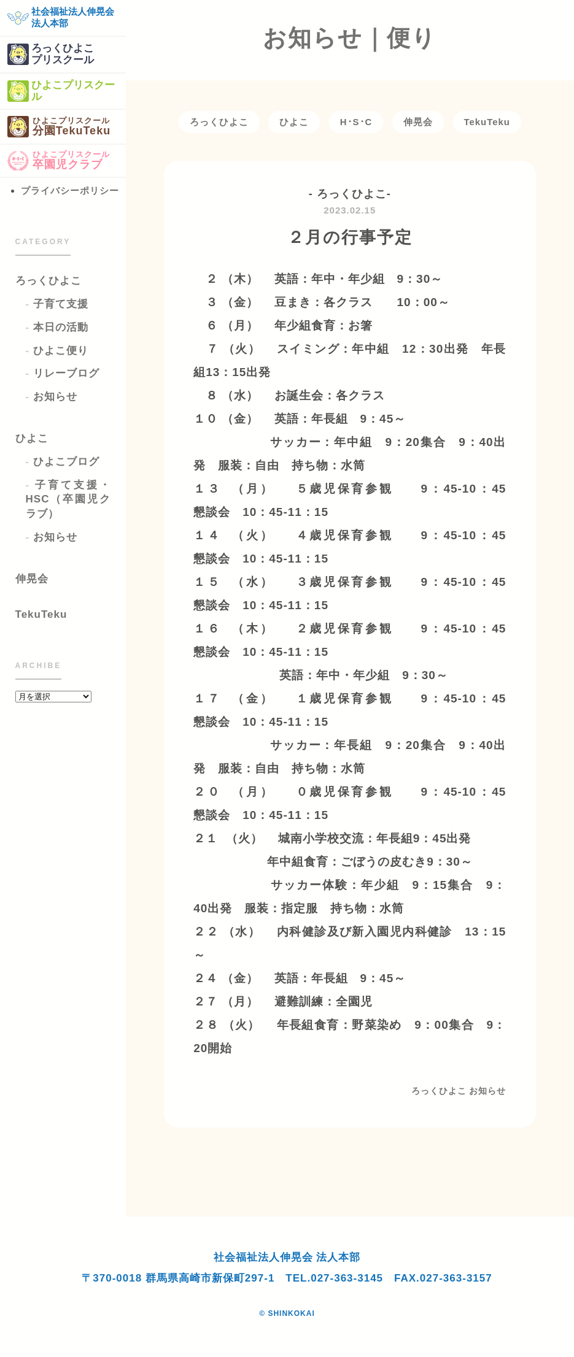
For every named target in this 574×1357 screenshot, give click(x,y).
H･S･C (356, 122)
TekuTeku (41, 614)
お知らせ (55, 396)
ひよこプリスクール (61, 91)
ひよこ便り (60, 350)
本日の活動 (60, 327)
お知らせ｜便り (349, 38)
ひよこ (31, 438)
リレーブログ (66, 373)
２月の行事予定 (350, 237)
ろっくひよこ (48, 280)
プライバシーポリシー (70, 190)
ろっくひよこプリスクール (50, 54)
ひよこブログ (66, 461)
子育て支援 (60, 304)
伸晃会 (31, 579)
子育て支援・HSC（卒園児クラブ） (68, 499)
